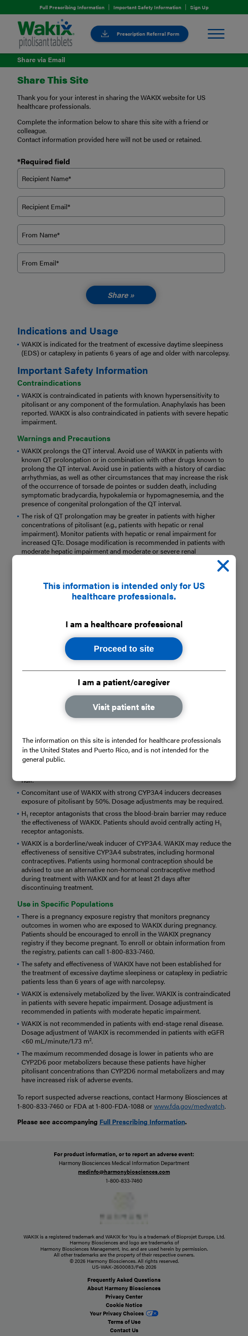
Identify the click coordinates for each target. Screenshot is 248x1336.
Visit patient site (124, 707)
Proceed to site (124, 649)
